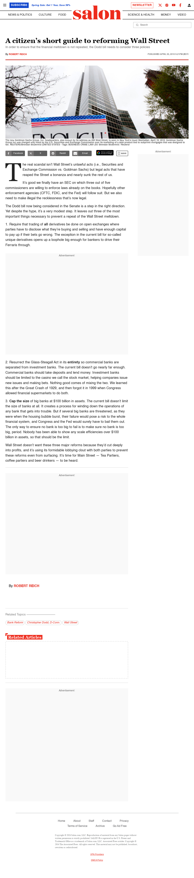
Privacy (124, 821)
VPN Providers (97, 855)
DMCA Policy (97, 860)
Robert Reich (18, 54)
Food (62, 15)
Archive (100, 826)
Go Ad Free (120, 826)
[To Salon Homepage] (97, 12)
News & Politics (20, 15)
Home (61, 821)
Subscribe (19, 5)
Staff (91, 821)
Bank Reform (15, 622)
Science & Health (141, 15)
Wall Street (70, 622)
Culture (45, 15)
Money (166, 15)
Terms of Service (77, 826)
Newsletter (142, 5)
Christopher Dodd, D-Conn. (43, 622)
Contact (107, 821)
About (76, 821)
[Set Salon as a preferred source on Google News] (105, 152)
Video (182, 15)
